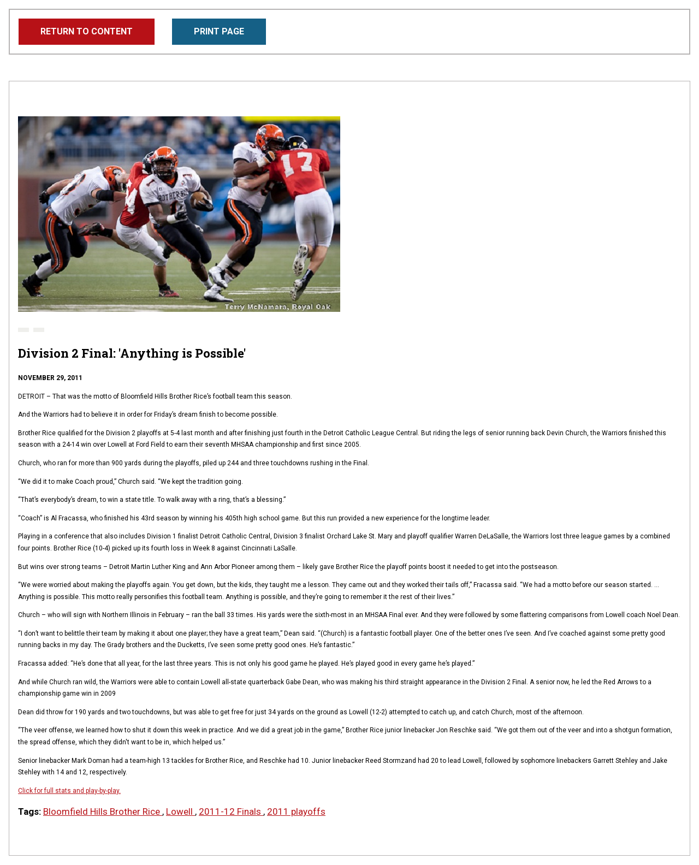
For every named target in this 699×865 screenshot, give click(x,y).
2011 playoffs (296, 811)
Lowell (180, 811)
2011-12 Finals (231, 811)
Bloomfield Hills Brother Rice (102, 811)
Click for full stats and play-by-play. (69, 791)
